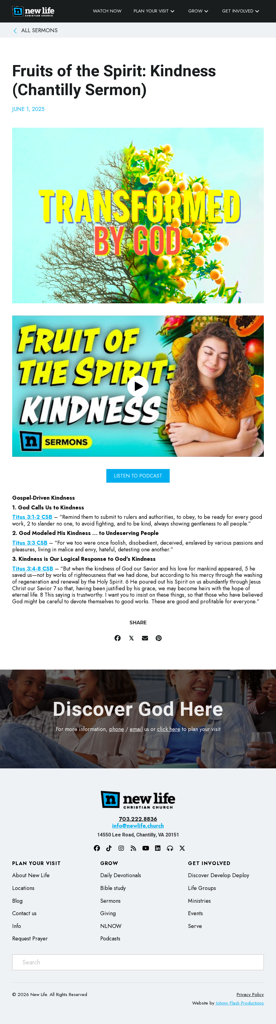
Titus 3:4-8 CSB (32, 569)
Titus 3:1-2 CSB (32, 517)
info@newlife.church (138, 826)
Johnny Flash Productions (240, 1003)
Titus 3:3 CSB (30, 543)
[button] (172, 11)
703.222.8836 (138, 819)
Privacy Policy (250, 994)
